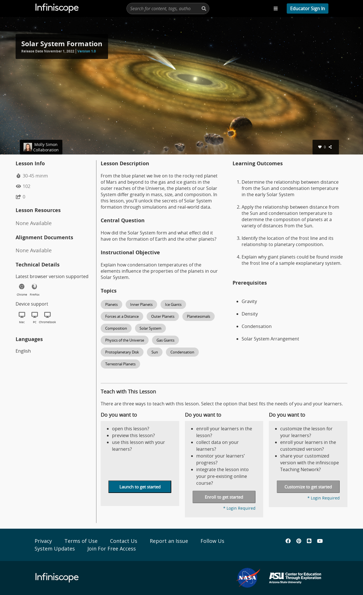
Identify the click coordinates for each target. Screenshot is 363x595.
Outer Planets (162, 316)
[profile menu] (307, 8)
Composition (116, 328)
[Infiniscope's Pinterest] (298, 540)
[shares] (331, 147)
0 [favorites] (322, 147)
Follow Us (212, 540)
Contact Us (123, 540)
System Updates (55, 548)
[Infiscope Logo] (57, 8)
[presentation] (167, 8)
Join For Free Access (111, 548)
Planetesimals (198, 316)
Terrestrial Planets (120, 364)
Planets (111, 304)
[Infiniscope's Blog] (309, 540)
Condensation (182, 352)
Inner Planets (141, 304)
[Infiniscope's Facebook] (288, 540)
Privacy (43, 540)
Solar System (150, 328)
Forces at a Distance (122, 316)
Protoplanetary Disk (122, 352)
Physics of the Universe (124, 340)
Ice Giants (173, 304)
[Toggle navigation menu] (275, 8)
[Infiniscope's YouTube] (320, 540)
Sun (154, 352)
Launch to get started (140, 487)
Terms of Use (81, 540)
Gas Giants (165, 340)
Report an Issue (169, 540)
